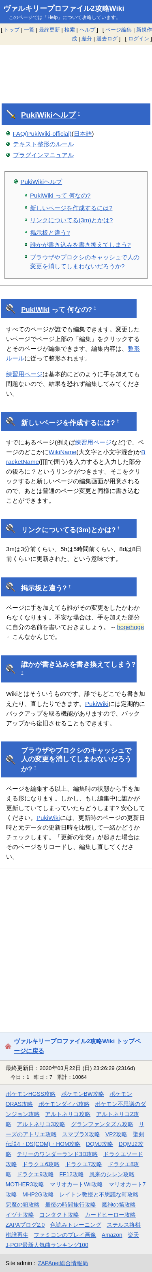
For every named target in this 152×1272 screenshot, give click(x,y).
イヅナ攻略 (20, 1214)
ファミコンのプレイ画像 (65, 1235)
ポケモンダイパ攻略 (64, 1104)
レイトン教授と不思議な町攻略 (99, 1194)
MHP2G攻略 (38, 1194)
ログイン (138, 39)
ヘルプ (87, 30)
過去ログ (107, 39)
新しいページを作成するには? (71, 207)
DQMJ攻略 (99, 1144)
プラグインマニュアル (43, 155)
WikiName (62, 452)
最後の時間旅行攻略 (70, 1204)
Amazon (112, 1235)
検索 (69, 30)
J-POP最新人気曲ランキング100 (47, 1245)
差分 (86, 39)
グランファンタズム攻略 (102, 1124)
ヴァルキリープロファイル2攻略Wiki (63, 8)
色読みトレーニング (75, 1224)
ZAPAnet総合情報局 (63, 1263)
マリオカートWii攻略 (76, 1184)
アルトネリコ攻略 (67, 1114)
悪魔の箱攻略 (23, 1204)
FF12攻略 (72, 1174)
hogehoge (130, 626)
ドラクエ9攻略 (35, 1174)
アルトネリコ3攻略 (41, 1124)
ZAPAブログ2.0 (25, 1224)
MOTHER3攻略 (25, 1184)
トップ (11, 30)
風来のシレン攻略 (112, 1174)
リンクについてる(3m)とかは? (71, 220)
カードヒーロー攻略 (110, 1214)
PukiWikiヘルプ (41, 181)
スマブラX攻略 (81, 1134)
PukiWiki (37, 115)
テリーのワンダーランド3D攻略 (57, 1154)
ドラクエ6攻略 (41, 1164)
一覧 (29, 30)
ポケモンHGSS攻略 (31, 1094)
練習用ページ (24, 374)
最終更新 (49, 30)
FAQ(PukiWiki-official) (42, 133)
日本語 (83, 133)
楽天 (133, 1235)
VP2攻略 (116, 1134)
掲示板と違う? (50, 232)
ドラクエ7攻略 (84, 1164)
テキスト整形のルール (43, 144)
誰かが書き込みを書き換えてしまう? (80, 244)
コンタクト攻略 (59, 1214)
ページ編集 (118, 30)
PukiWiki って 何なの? (60, 195)
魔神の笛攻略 (119, 1204)
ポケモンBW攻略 (82, 1094)
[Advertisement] (76, 68)
